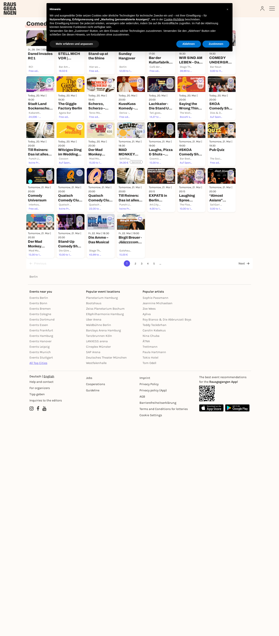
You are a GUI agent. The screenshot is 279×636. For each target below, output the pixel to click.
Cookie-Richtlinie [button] (174, 19)
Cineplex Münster (98, 562)
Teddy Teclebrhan (154, 540)
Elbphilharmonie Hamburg (105, 529)
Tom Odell (149, 578)
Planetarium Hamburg (102, 513)
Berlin (33, 492)
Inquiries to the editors (45, 616)
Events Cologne (40, 529)
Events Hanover (40, 556)
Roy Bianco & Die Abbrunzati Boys (167, 535)
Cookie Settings (151, 630)
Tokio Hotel (150, 573)
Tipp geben (37, 609)
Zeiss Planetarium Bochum (105, 524)
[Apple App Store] (211, 623)
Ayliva (147, 529)
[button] (227, 9)
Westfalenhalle (96, 578)
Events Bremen (40, 524)
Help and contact (41, 597)
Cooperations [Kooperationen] (95, 599)
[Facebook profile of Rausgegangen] (38, 623)
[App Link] (224, 609)
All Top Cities (38, 578)
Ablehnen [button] (189, 43)
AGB (142, 612)
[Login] (262, 8)
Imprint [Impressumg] (145, 593)
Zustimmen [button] (216, 43)
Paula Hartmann (154, 567)
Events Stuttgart (41, 573)
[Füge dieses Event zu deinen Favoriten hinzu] (70, 93)
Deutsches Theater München (106, 573)
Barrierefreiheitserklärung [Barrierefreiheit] (158, 618)
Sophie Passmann (155, 513)
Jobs (89, 593)
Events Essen (38, 540)
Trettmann (150, 562)
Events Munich (40, 567)
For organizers (39, 603)
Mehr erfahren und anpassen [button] (74, 43)
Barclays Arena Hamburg (103, 546)
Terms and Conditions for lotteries (164, 624)
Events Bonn (38, 518)
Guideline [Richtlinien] (92, 605)
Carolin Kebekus (154, 546)
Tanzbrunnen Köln (99, 551)
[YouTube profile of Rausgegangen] (44, 623)
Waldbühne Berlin (98, 540)
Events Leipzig (39, 562)
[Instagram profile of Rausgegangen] (31, 623)
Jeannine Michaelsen (157, 518)
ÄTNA (146, 556)
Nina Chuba (151, 551)
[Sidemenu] (272, 8)
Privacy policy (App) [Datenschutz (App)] (153, 605)
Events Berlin (38, 513)
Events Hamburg (41, 551)
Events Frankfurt (41, 546)
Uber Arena (93, 535)
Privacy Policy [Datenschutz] (149, 599)
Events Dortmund (41, 535)
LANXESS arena (97, 556)
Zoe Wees (149, 524)
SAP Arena (93, 567)
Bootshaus (93, 518)
